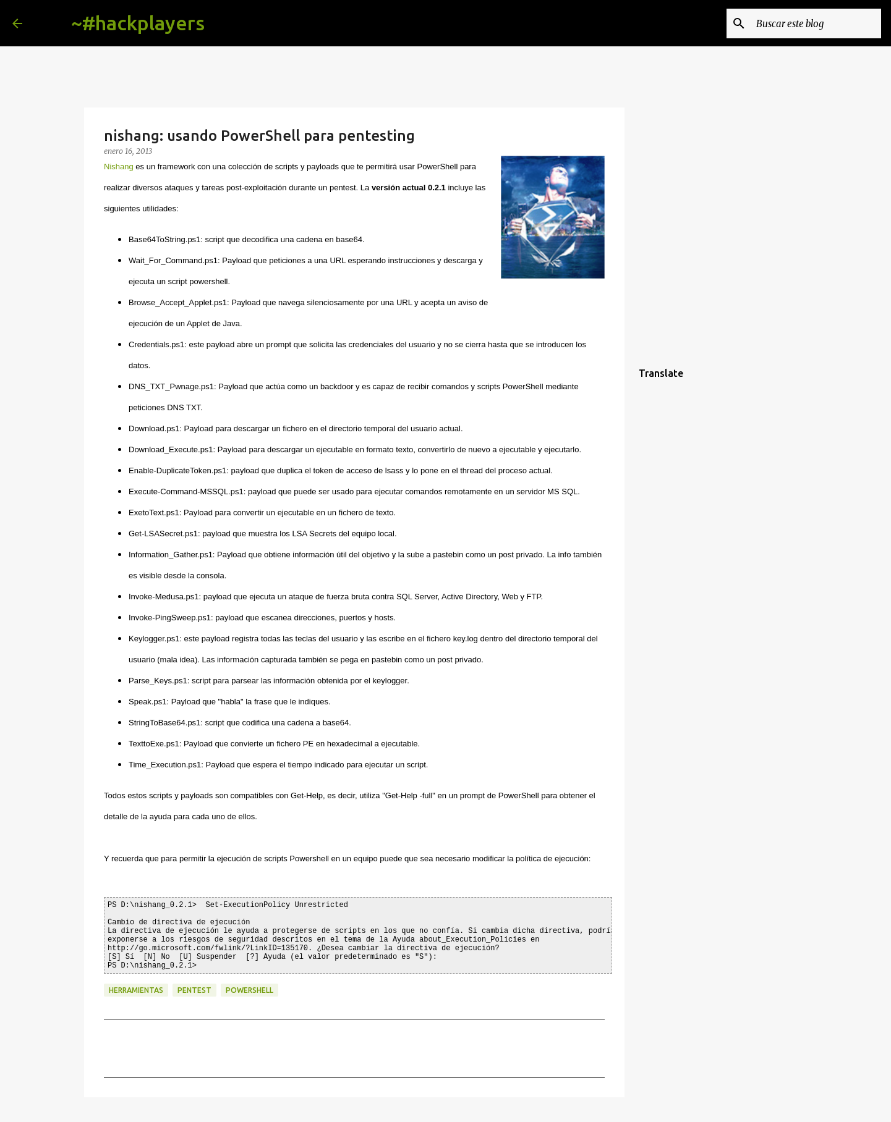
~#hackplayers (138, 23)
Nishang (119, 166)
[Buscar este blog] (816, 23)
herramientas (136, 990)
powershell (249, 990)
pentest (194, 990)
